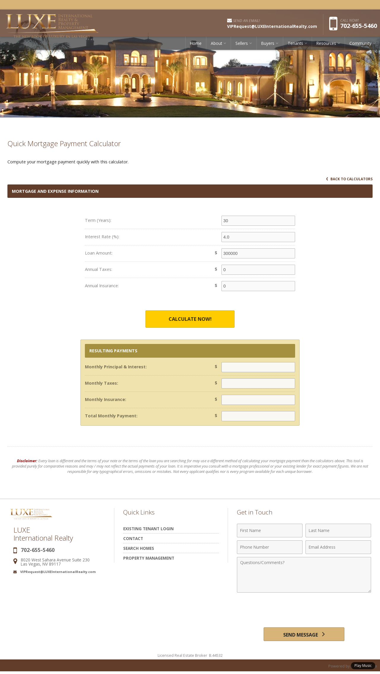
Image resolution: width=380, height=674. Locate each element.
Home (196, 46)
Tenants (295, 46)
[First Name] (270, 531)
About (216, 46)
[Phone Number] (270, 547)
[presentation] (304, 610)
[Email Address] (338, 547)
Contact (133, 539)
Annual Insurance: (102, 285)
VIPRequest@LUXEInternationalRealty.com (58, 572)
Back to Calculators (349, 178)
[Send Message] (304, 635)
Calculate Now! (190, 319)
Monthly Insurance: (105, 399)
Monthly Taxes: (101, 383)
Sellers (241, 46)
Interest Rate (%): (102, 236)
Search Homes (138, 548)
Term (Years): (98, 220)
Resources (326, 46)
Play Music (363, 665)
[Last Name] (338, 531)
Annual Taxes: (98, 269)
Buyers (267, 46)
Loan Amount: (99, 253)
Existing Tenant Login (148, 529)
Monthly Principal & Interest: (116, 367)
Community (360, 46)
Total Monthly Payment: (111, 416)
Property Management (148, 558)
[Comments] (304, 575)
